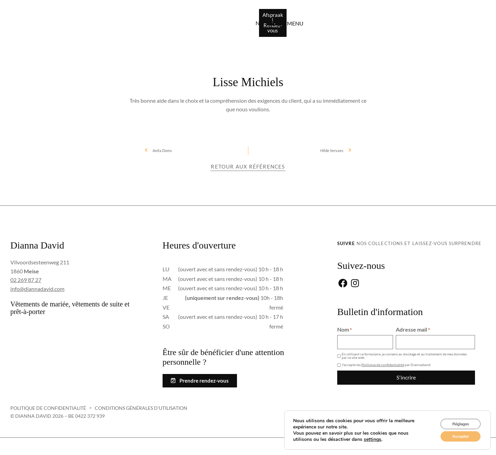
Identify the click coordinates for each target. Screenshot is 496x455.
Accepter (456, 435)
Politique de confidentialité (382, 365)
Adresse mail (413, 330)
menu (460, 24)
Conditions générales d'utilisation (141, 408)
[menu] (439, 24)
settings (372, 437)
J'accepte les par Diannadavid (386, 364)
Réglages (456, 420)
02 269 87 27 (25, 279)
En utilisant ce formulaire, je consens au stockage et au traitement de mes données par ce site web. (404, 355)
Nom (344, 330)
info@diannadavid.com (37, 288)
